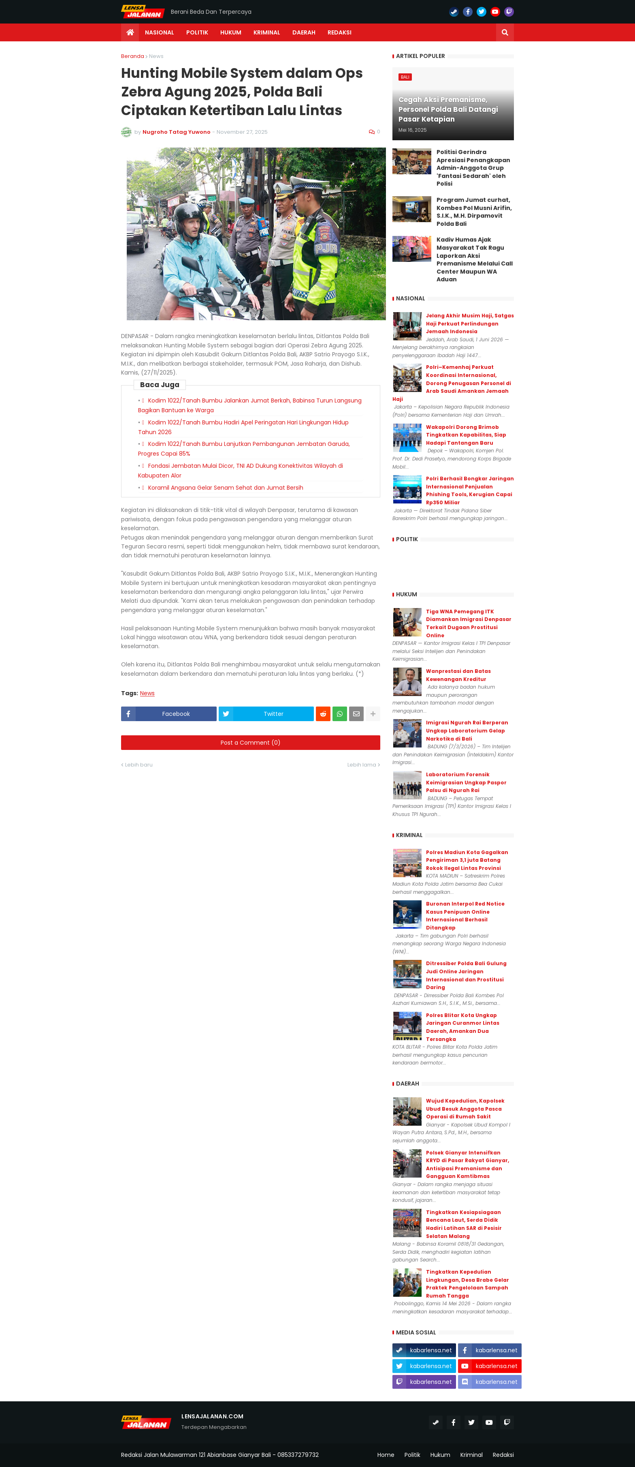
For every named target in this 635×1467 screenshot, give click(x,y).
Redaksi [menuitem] (340, 32)
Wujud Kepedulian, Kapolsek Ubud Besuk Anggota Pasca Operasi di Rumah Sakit (465, 1108)
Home (385, 1455)
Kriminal (471, 1455)
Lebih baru (139, 764)
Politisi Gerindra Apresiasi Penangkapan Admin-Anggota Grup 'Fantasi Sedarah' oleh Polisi (473, 168)
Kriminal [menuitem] (267, 32)
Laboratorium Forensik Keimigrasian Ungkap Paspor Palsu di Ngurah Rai (466, 782)
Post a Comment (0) (251, 743)
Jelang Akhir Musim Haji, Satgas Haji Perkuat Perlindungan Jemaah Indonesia (470, 323)
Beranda (132, 56)
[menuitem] (130, 32)
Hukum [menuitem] (230, 32)
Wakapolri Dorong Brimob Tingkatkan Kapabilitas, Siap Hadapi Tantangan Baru (466, 435)
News (156, 56)
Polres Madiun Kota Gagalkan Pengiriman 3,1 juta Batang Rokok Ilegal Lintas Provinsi (467, 860)
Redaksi (503, 1455)
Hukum (440, 1455)
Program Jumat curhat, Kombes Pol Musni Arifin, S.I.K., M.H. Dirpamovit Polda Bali (474, 212)
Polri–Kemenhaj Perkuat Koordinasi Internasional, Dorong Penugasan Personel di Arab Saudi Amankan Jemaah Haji (451, 383)
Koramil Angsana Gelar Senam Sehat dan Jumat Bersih (225, 488)
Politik (412, 1455)
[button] (505, 32)
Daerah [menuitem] (303, 32)
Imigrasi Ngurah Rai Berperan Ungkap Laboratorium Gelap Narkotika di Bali (467, 730)
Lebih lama (361, 764)
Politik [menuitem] (197, 32)
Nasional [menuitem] (159, 32)
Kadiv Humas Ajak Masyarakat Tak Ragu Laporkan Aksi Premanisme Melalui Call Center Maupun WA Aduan (475, 259)
